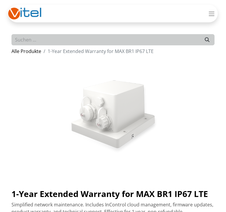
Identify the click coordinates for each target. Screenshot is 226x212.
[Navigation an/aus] (211, 13)
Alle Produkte (26, 51)
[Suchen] (207, 39)
